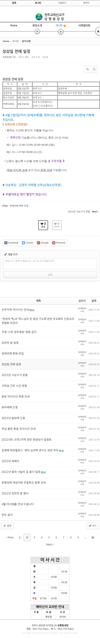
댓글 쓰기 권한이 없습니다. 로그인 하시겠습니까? (29, 261)
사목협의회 (84, 25)
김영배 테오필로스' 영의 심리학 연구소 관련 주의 (30, 450)
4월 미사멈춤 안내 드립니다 (18, 504)
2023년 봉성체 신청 (13, 418)
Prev (10, 537)
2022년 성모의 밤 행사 (15, 493)
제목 (38, 301)
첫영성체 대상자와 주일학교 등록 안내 (24, 482)
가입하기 (62, 3)
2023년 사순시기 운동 (15, 375)
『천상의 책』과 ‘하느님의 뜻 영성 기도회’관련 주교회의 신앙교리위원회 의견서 (38, 321)
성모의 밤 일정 (10, 342)
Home (13, 25)
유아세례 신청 (10, 407)
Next (50, 544)
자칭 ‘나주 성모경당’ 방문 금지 (19, 332)
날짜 (94, 301)
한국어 (86, 3)
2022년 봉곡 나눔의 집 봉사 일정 (21, 472)
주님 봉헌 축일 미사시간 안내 (19, 428)
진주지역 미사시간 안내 (15, 309)
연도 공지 (7, 515)
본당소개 (37, 25)
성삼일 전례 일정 (16, 51)
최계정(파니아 (9, 57)
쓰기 (92, 525)
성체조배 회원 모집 (13, 353)
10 (92, 537)
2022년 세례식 (10, 461)
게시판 (60, 25)
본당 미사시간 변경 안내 (15, 396)
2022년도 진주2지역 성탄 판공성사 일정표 (27, 439)
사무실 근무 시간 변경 (14, 385)
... (85, 537)
